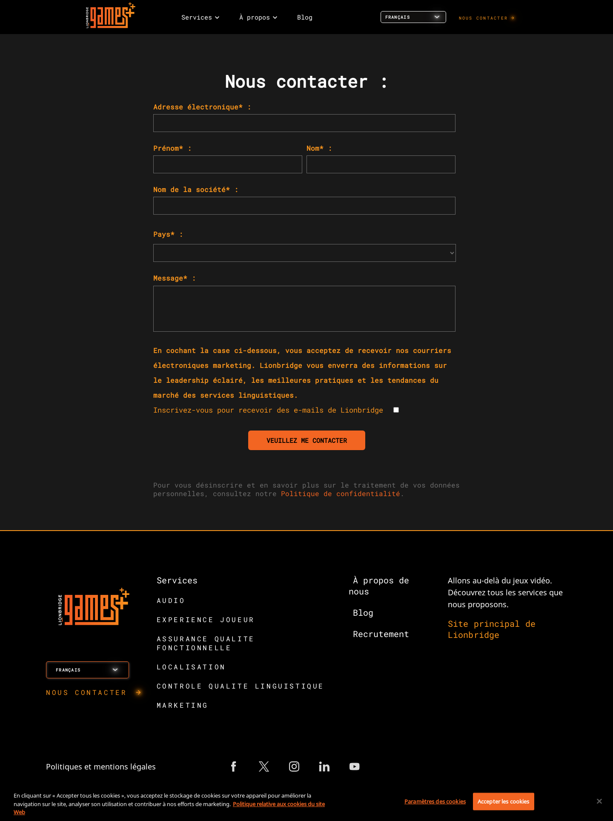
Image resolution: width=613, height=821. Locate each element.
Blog (363, 612)
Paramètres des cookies (435, 801)
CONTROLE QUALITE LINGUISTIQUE (240, 685)
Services (177, 580)
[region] (306, 802)
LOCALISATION (191, 666)
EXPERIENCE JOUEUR (206, 619)
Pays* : (168, 234)
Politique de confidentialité (340, 493)
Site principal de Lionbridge (492, 629)
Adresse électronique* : (202, 106)
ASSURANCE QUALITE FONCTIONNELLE (206, 643)
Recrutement (381, 633)
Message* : (174, 277)
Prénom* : (172, 148)
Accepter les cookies (504, 801)
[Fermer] (599, 801)
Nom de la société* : (195, 189)
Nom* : (319, 148)
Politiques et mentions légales (101, 766)
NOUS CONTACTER (483, 18)
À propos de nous (379, 585)
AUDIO (171, 600)
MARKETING (183, 704)
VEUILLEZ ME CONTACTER (306, 440)
